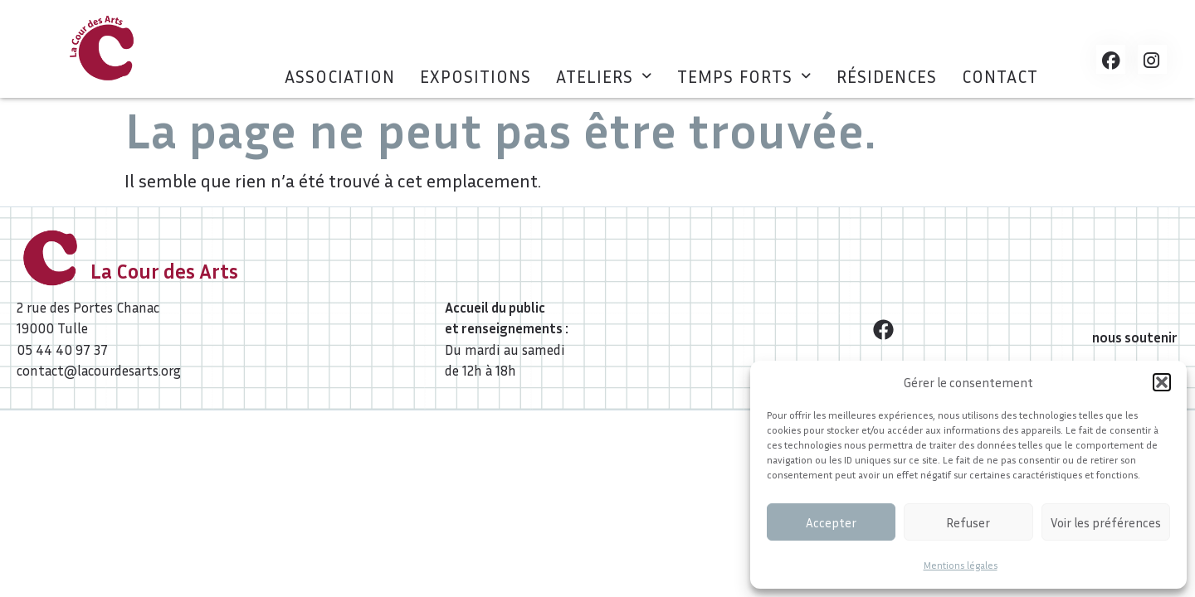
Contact (1000, 76)
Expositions (475, 76)
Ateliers (604, 76)
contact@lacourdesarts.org (99, 370)
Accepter (831, 522)
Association (340, 76)
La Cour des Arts (164, 271)
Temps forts (744, 76)
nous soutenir (1135, 337)
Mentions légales (960, 565)
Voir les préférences (1106, 522)
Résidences (886, 76)
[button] (1162, 382)
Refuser (968, 522)
